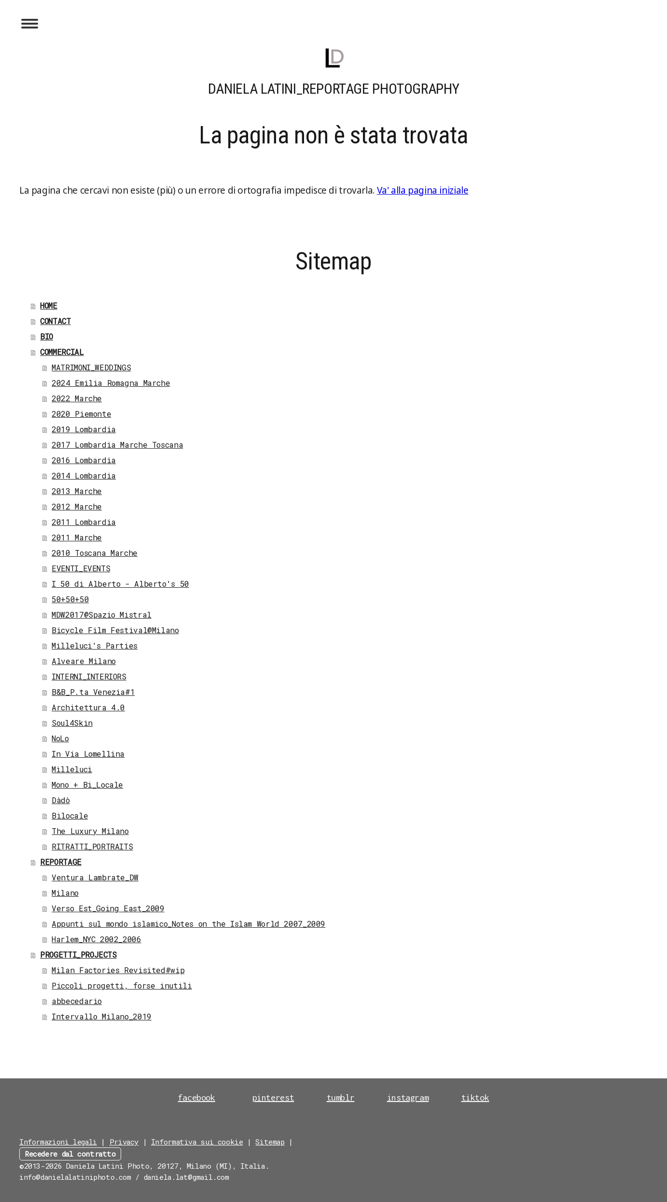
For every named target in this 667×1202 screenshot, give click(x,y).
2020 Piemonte (81, 414)
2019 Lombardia (84, 429)
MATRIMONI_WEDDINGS (91, 367)
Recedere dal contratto (70, 1154)
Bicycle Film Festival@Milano (115, 630)
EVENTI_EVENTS (81, 568)
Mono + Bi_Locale (87, 784)
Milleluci (72, 769)
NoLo (60, 738)
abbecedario (77, 1001)
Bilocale (70, 815)
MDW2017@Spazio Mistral (102, 614)
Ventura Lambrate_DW (95, 877)
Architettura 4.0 (88, 707)
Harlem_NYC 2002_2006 (96, 939)
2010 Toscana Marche (95, 553)
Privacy (124, 1141)
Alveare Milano (84, 661)
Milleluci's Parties (95, 645)
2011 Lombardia (84, 522)
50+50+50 (70, 599)
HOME (48, 305)
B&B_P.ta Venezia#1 (93, 692)
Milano (65, 893)
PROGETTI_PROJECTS (78, 954)
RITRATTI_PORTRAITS (92, 846)
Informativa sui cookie (197, 1141)
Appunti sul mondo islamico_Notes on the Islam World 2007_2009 (188, 924)
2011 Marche (77, 537)
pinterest (273, 1097)
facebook (196, 1097)
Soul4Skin (72, 723)
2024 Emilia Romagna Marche (111, 383)
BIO (46, 336)
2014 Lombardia (84, 475)
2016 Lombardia (84, 460)
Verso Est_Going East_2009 (108, 908)
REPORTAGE (61, 862)
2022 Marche (77, 398)
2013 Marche (77, 491)
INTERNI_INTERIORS (89, 676)
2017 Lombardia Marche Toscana (117, 444)
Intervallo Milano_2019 (102, 1016)
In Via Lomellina (88, 754)
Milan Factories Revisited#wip (118, 970)
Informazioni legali (58, 1141)
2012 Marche (77, 506)
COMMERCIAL (61, 352)
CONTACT (55, 321)
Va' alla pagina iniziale (423, 190)
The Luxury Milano (90, 831)
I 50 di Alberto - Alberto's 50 (120, 584)
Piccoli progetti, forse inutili (122, 985)
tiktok (475, 1097)
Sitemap (269, 1141)
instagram (408, 1097)
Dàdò (60, 800)
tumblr (341, 1097)
